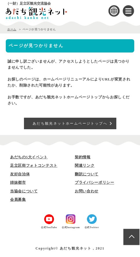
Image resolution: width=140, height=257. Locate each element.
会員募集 (18, 199)
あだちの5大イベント (29, 157)
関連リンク (84, 165)
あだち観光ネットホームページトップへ (70, 123)
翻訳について (86, 174)
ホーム (11, 29)
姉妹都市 (18, 182)
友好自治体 (20, 174)
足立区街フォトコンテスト (33, 165)
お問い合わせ (86, 191)
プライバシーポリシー (94, 182)
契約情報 (83, 157)
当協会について (24, 191)
